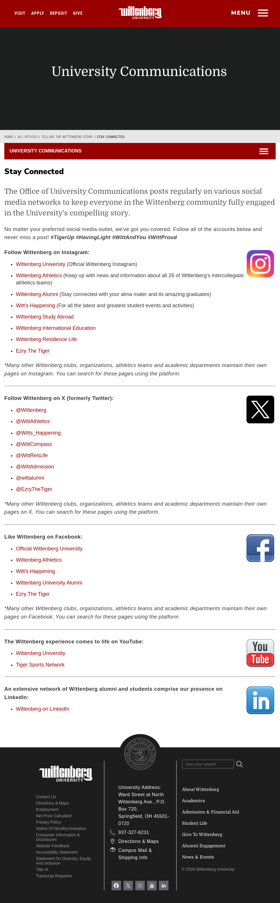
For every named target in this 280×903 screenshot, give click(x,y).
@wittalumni (30, 478)
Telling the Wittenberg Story (67, 137)
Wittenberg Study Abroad (45, 317)
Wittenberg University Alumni (49, 583)
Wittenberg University (40, 264)
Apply (37, 13)
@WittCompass (34, 444)
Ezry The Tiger (33, 351)
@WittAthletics (33, 421)
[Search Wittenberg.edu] (208, 764)
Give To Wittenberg (202, 834)
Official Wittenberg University (49, 549)
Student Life (194, 823)
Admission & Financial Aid (210, 812)
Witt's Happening (35, 305)
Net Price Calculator (54, 815)
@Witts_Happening (38, 433)
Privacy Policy (48, 822)
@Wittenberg (31, 410)
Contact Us (46, 796)
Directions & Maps (52, 803)
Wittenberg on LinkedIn (42, 709)
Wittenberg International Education (56, 328)
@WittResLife (32, 455)
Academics (193, 800)
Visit (19, 13)
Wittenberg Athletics (39, 275)
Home (8, 137)
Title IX (42, 869)
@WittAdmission (35, 467)
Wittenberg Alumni (37, 294)
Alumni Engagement (203, 845)
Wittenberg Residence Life (46, 339)
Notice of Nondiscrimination (61, 828)
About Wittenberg (200, 789)
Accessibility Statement (57, 852)
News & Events (198, 857)
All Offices (28, 137)
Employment (47, 809)
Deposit (58, 13)
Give (78, 13)
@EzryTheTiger (34, 489)
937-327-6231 (133, 832)
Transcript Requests (54, 876)
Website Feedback (53, 846)
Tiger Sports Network (40, 665)
